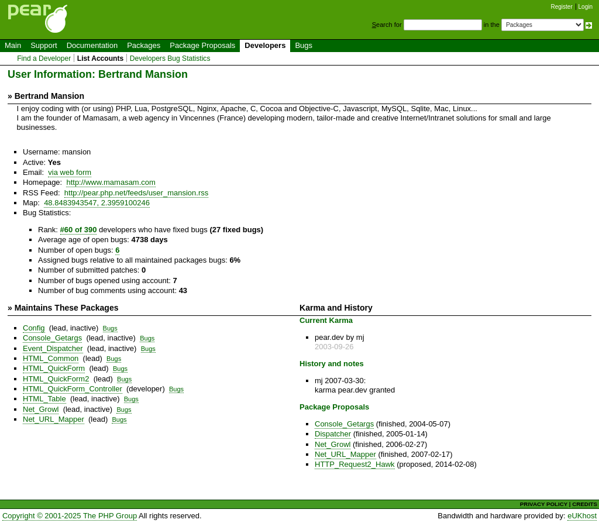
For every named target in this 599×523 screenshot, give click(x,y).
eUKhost (582, 515)
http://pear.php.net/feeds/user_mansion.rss (136, 192)
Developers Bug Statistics (170, 58)
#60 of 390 (78, 229)
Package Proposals (202, 45)
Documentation (92, 45)
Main (13, 45)
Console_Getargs (52, 337)
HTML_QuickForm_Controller (72, 388)
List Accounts (100, 58)
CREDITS (584, 504)
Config (34, 328)
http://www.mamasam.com (110, 182)
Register (562, 7)
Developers (265, 45)
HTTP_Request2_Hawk (355, 464)
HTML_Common (50, 358)
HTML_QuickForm (54, 368)
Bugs (303, 45)
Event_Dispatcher (53, 348)
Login (586, 7)
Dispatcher (333, 433)
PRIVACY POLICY (543, 504)
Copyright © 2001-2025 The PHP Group (69, 515)
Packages (143, 45)
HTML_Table (44, 398)
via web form (69, 172)
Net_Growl (40, 409)
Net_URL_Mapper (53, 419)
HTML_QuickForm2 (56, 378)
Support (43, 45)
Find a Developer (44, 58)
